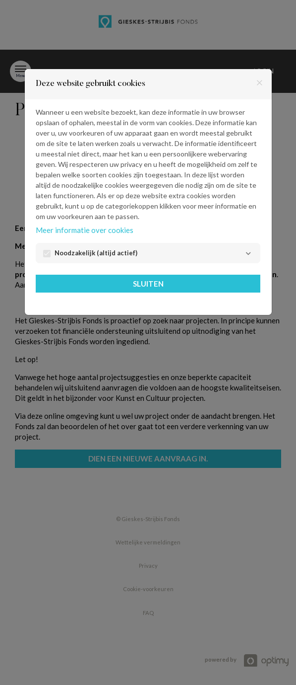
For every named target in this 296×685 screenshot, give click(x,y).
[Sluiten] (259, 83)
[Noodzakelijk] (248, 253)
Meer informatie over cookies (84, 230)
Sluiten (148, 283)
